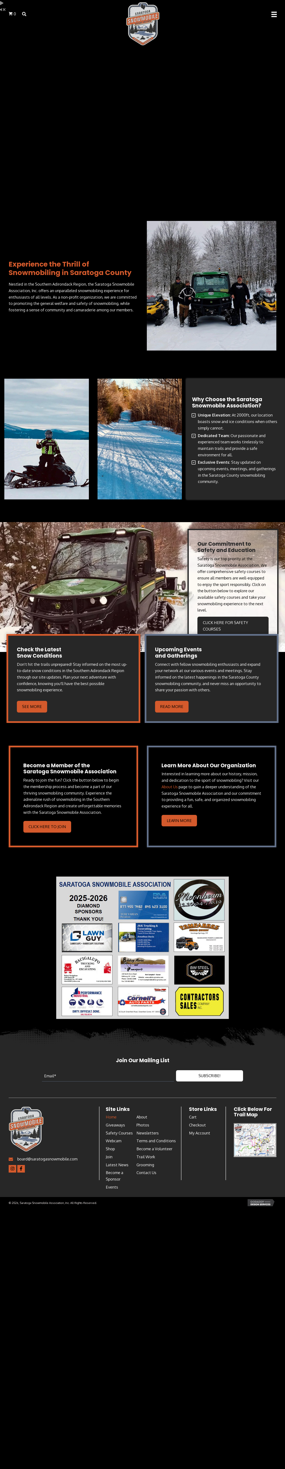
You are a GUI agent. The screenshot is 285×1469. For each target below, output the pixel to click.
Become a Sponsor (114, 1175)
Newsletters (147, 1133)
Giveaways (115, 1125)
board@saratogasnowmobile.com (47, 1159)
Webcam (113, 1140)
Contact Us (146, 1172)
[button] (209, 1075)
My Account (199, 1133)
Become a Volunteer (154, 1148)
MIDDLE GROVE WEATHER (142, 185)
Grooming (145, 1164)
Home (111, 1117)
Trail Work (145, 1156)
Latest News (117, 1164)
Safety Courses (119, 1133)
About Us (170, 786)
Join (109, 1156)
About (141, 1117)
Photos (142, 1125)
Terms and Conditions (156, 1140)
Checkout (197, 1125)
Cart (193, 1117)
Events (112, 1187)
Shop (110, 1148)
